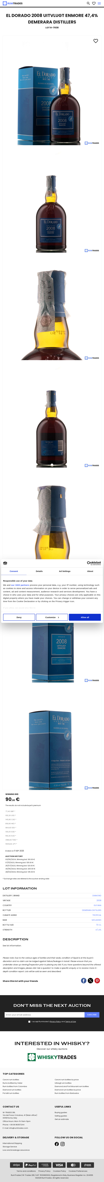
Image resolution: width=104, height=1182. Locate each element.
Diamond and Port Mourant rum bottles (72, 1086)
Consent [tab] (14, 571)
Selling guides (61, 1116)
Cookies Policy (59, 1171)
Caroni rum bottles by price (67, 1079)
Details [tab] (39, 571)
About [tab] (90, 571)
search (88, 3)
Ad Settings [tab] (64, 571)
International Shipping (12, 1143)
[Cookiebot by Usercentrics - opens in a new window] (89, 563)
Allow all (85, 617)
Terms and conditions (26, 1171)
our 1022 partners (20, 585)
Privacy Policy (55, 1021)
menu (99, 3)
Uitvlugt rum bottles (63, 1083)
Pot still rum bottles (11, 1093)
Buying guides (61, 1112)
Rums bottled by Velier (12, 1083)
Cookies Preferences (78, 1171)
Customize (52, 617)
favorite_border (94, 3)
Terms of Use (70, 1021)
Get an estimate (62, 1119)
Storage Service (10, 1146)
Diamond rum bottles (12, 1090)
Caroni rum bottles (11, 1079)
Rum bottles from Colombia (15, 1086)
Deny (19, 617)
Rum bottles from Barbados (67, 1093)
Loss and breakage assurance (16, 1150)
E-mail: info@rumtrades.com (15, 1128)
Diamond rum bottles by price (68, 1090)
